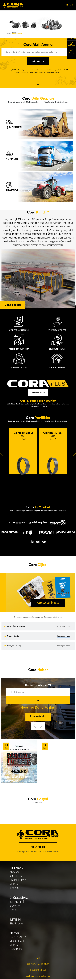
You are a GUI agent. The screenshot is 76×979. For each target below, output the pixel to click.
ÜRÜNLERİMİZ (17, 880)
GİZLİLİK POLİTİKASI (38, 970)
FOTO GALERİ (17, 937)
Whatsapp (71, 44)
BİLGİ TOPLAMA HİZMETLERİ (38, 964)
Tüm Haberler (38, 716)
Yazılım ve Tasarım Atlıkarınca (38, 976)
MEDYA (13, 884)
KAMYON (12, 155)
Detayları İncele (38, 393)
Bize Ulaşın (16, 923)
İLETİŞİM (14, 888)
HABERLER (15, 949)
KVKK (38, 958)
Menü (70, 5)
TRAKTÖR (12, 186)
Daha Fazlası (12, 305)
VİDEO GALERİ (18, 941)
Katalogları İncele (48, 603)
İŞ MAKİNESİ (14, 124)
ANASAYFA (15, 872)
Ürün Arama (38, 61)
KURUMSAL (16, 876)
